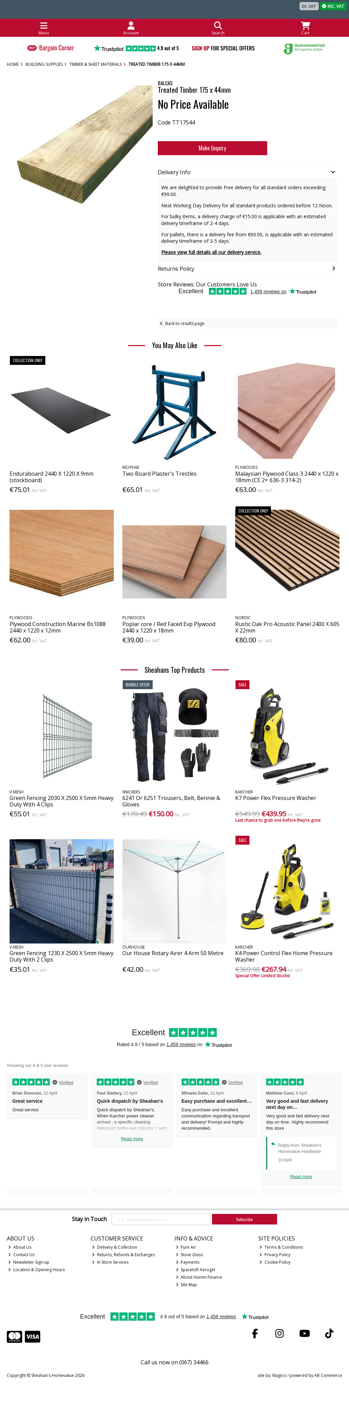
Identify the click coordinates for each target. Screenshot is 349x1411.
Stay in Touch (89, 1219)
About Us (19, 1247)
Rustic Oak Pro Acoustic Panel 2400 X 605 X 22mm (287, 627)
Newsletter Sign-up (28, 1262)
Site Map (186, 1285)
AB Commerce (328, 1375)
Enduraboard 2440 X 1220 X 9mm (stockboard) (51, 477)
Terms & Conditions (281, 1247)
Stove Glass (189, 1255)
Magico (279, 1375)
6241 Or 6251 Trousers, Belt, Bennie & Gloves (171, 801)
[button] (146, 91)
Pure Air (186, 1247)
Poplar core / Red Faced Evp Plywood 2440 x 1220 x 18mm (168, 627)
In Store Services (110, 1262)
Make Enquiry (211, 148)
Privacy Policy (274, 1255)
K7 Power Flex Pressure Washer (275, 798)
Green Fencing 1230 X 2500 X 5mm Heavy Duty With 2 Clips (61, 956)
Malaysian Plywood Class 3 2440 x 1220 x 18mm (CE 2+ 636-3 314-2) (286, 477)
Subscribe (244, 1219)
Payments (188, 1262)
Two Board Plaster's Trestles (159, 473)
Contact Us (21, 1255)
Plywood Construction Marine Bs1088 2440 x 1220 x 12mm (58, 627)
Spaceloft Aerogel (195, 1270)
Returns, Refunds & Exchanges (123, 1255)
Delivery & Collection (114, 1247)
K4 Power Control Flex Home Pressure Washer (284, 956)
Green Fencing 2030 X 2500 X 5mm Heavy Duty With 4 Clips (61, 801)
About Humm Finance (199, 1277)
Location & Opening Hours (36, 1270)
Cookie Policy (274, 1262)
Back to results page (184, 323)
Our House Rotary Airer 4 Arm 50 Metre (173, 953)
